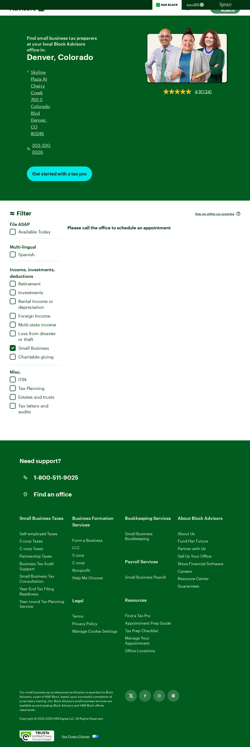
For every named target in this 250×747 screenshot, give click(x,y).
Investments (26, 292)
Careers (185, 571)
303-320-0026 (41, 149)
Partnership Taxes (36, 556)
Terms (77, 616)
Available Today (30, 232)
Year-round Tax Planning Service (42, 604)
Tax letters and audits (29, 408)
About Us (186, 533)
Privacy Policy (84, 623)
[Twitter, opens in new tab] (131, 696)
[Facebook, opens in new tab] (145, 696)
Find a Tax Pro (137, 615)
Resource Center (193, 578)
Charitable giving (31, 357)
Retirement (25, 284)
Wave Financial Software (200, 563)
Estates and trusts (32, 397)
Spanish (22, 254)
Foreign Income (30, 316)
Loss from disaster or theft (33, 336)
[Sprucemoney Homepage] (225, 5)
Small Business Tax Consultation (37, 578)
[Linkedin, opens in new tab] (173, 696)
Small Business (29, 348)
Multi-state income (33, 325)
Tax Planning (27, 388)
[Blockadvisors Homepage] (196, 5)
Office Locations (140, 650)
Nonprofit (81, 570)
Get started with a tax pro (59, 173)
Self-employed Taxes (38, 533)
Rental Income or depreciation (31, 304)
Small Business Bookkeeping (139, 536)
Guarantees (188, 586)
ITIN (18, 379)
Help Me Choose (87, 577)
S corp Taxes (31, 541)
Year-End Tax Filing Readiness (37, 591)
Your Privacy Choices (76, 736)
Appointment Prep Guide (148, 623)
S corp (78, 555)
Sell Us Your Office (194, 556)
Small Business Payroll (145, 577)
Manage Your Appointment (137, 640)
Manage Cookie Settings (94, 631)
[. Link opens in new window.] (37, 736)
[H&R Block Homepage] (167, 5)
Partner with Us (192, 548)
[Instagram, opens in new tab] (159, 696)
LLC (76, 547)
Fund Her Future (193, 541)
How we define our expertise (214, 213)
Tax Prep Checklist (141, 630)
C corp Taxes (31, 548)
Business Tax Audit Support (37, 566)
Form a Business (87, 540)
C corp (78, 562)
